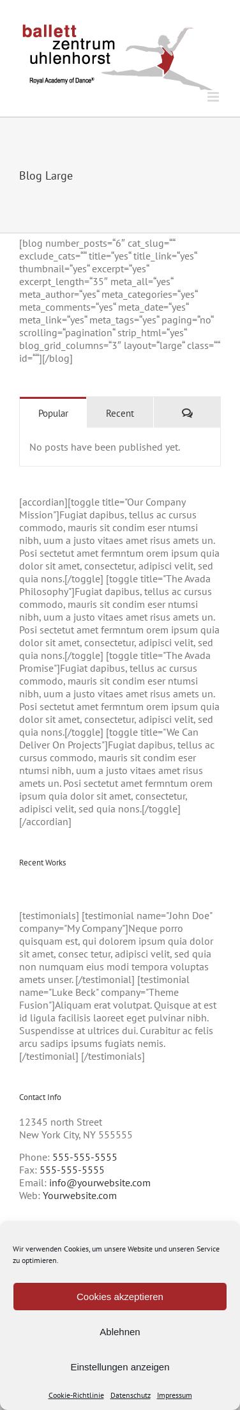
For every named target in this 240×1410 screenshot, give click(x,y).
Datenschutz (130, 1395)
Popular (53, 413)
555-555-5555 (84, 1156)
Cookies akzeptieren (120, 1296)
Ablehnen (120, 1331)
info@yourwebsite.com (100, 1182)
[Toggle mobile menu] (214, 97)
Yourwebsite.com (80, 1195)
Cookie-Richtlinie (76, 1395)
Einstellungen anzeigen (119, 1366)
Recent (120, 413)
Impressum (174, 1395)
